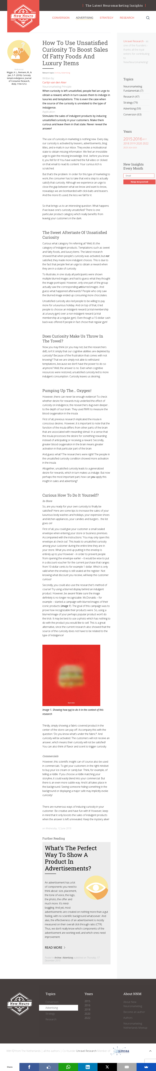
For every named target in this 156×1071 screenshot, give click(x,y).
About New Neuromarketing (132, 1004)
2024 (130, 147)
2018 (126, 143)
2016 (137, 139)
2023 (125, 147)
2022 (145, 143)
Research (127, 17)
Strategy (106, 17)
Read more (53, 947)
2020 (139, 143)
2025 (135, 147)
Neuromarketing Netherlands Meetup (135, 1025)
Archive (57, 72)
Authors (128, 1017)
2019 (133, 143)
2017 (145, 139)
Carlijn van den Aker (54, 82)
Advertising (84, 17)
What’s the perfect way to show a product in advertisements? (71, 858)
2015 (127, 139)
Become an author (134, 1012)
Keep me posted (139, 181)
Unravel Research (133, 41)
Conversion (61, 17)
